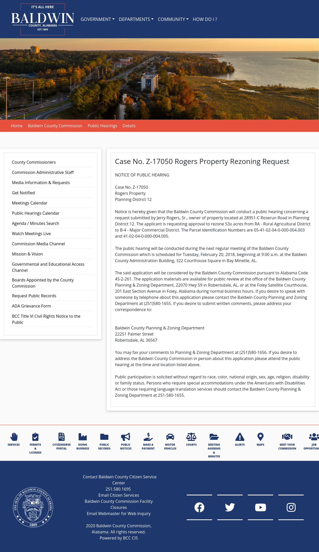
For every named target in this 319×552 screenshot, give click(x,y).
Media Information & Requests (41, 182)
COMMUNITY (171, 19)
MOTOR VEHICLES (170, 441)
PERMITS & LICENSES (35, 443)
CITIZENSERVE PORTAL (61, 441)
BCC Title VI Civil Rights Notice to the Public (46, 319)
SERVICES (14, 439)
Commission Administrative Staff (43, 172)
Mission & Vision (27, 254)
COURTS (191, 439)
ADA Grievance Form (31, 306)
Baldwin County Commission (55, 126)
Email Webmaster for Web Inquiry (119, 513)
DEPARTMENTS (134, 19)
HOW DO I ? (205, 19)
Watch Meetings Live (31, 233)
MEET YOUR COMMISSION (287, 441)
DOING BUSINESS (82, 441)
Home (16, 126)
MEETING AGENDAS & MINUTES (214, 445)
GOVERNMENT (96, 19)
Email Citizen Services (118, 495)
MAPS (260, 439)
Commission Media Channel (38, 244)
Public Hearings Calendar (36, 213)
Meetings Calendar (29, 203)
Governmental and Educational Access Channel (48, 267)
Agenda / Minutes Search (35, 223)
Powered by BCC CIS (119, 538)
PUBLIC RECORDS (104, 441)
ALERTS (240, 439)
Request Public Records (34, 296)
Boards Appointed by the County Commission (43, 283)
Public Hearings (102, 126)
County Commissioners (34, 162)
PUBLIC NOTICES (125, 441)
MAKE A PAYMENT (148, 441)
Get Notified (23, 193)
